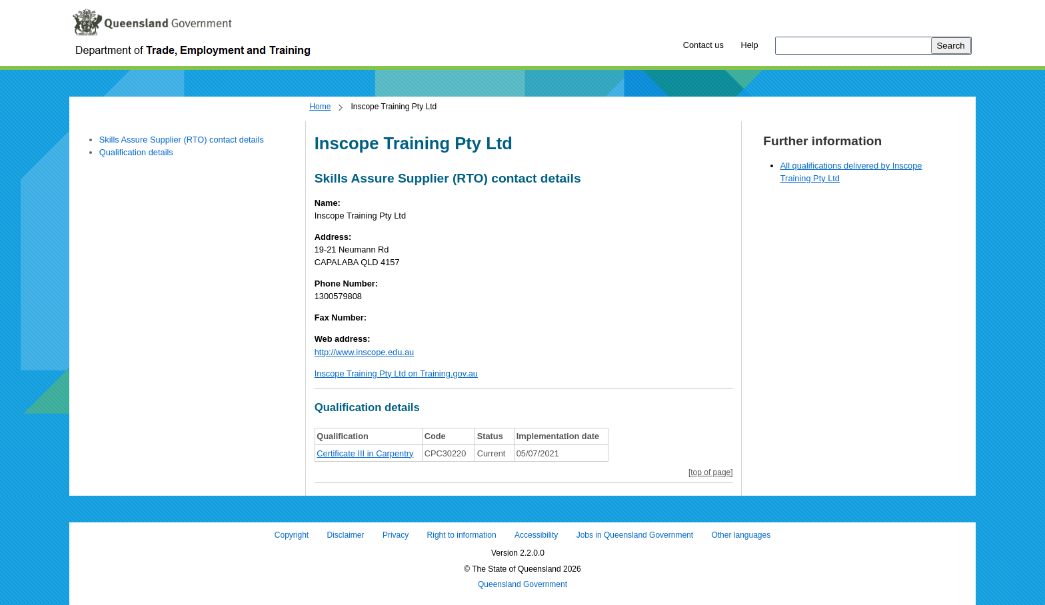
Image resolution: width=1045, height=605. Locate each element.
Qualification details (136, 152)
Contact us (703, 45)
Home (320, 106)
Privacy (396, 535)
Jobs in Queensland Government (634, 535)
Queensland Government (522, 585)
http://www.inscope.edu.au (364, 352)
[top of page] (710, 472)
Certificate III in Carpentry (365, 453)
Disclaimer (346, 535)
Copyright (292, 535)
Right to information (462, 535)
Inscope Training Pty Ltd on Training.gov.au (396, 373)
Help (749, 45)
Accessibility (536, 535)
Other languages (740, 535)
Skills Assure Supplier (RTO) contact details (181, 140)
